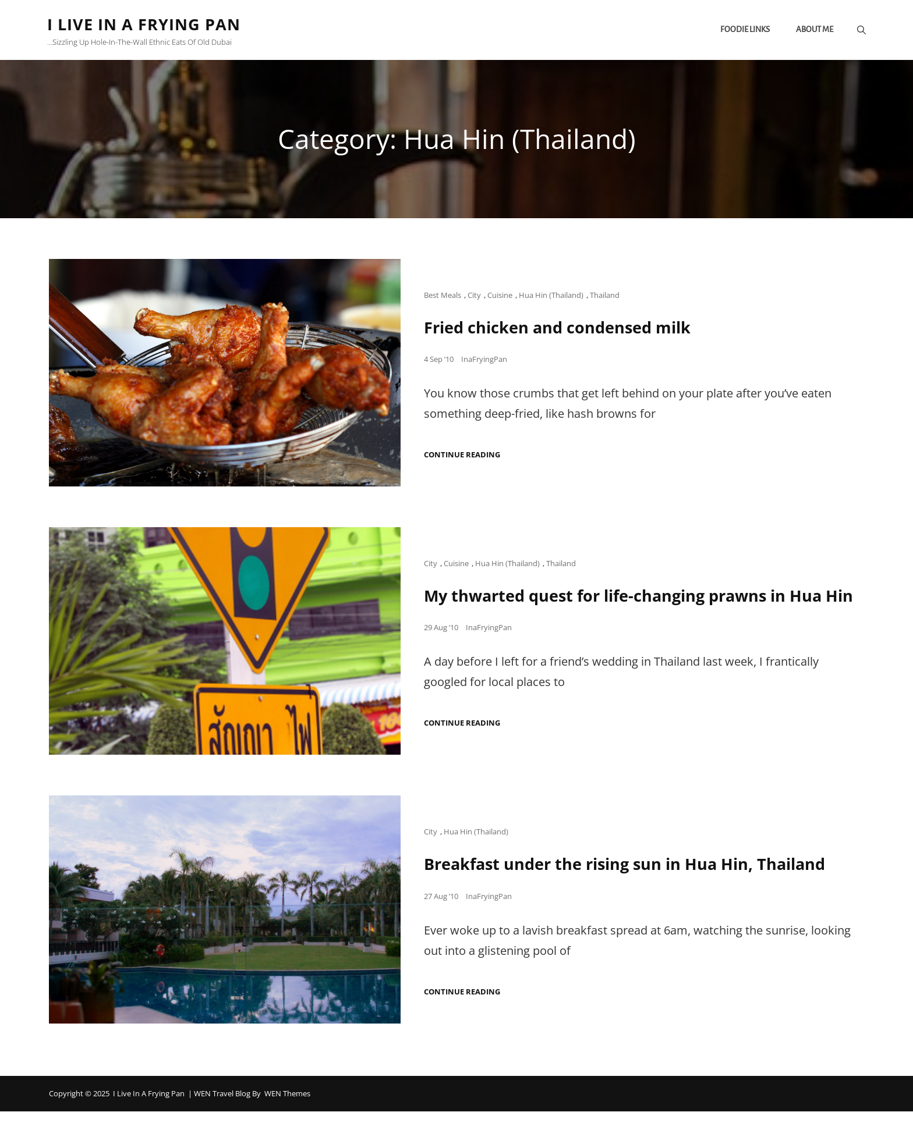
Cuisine (499, 296)
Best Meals (442, 296)
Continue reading (462, 456)
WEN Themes (287, 1119)
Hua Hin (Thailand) (551, 296)
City (474, 296)
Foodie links (743, 30)
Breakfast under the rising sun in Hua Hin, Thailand (632, 890)
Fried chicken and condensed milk (562, 328)
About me (812, 30)
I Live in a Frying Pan (147, 24)
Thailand (605, 296)
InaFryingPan (484, 360)
